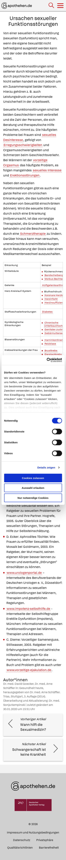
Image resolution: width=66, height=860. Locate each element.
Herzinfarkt (51, 298)
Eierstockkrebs (53, 354)
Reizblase (50, 343)
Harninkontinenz (54, 340)
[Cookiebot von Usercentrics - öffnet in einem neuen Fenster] (47, 360)
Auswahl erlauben (33, 487)
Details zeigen (46, 467)
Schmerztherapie (33, 234)
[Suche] (51, 5)
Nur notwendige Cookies (33, 497)
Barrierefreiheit (49, 847)
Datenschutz (21, 840)
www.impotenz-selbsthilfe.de (28, 609)
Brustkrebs (51, 350)
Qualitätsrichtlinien (20, 847)
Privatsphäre (44, 840)
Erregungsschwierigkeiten (23, 145)
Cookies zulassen (33, 477)
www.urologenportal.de (24, 573)
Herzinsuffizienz (54, 302)
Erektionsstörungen (24, 175)
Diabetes (47, 311)
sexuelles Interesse (47, 170)
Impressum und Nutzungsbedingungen (33, 832)
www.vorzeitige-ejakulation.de (29, 670)
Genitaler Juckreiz (55, 329)
